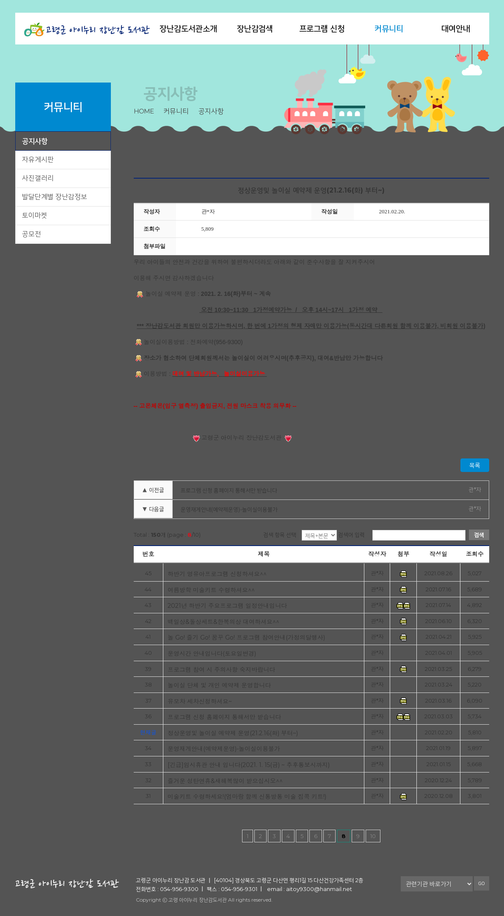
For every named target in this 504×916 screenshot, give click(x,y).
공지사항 (34, 141)
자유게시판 (38, 159)
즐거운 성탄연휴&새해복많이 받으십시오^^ (225, 780)
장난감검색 (255, 28)
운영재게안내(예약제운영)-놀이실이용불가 (229, 509)
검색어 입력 (351, 534)
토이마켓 (34, 215)
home (144, 111)
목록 (474, 465)
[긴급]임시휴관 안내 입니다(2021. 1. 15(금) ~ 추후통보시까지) (249, 764)
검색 (479, 534)
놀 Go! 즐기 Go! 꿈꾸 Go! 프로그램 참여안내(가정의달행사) (246, 637)
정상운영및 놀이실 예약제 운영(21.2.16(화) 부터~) (233, 733)
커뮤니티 (389, 28)
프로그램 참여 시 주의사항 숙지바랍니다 (221, 669)
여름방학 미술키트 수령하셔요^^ (211, 589)
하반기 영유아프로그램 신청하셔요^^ (217, 573)
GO (481, 883)
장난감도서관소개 (188, 28)
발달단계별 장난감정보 (54, 197)
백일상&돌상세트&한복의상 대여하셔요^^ (223, 621)
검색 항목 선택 (279, 534)
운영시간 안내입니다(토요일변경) (212, 653)
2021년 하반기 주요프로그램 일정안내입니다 (227, 605)
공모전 (31, 234)
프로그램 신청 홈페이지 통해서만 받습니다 (229, 490)
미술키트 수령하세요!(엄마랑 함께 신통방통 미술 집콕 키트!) (247, 796)
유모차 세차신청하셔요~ (200, 701)
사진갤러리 (38, 178)
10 (373, 836)
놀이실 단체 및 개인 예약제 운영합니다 (219, 685)
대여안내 (455, 28)
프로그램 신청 (321, 28)
